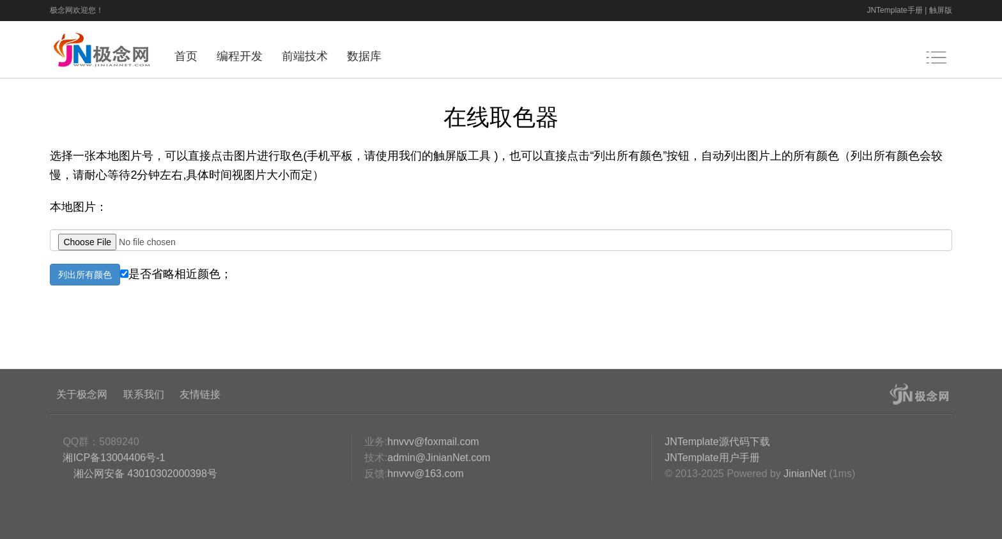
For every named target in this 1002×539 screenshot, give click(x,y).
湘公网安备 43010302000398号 (143, 473)
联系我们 (143, 394)
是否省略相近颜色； (176, 274)
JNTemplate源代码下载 (717, 441)
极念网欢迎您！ (77, 10)
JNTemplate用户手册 (712, 457)
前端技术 (305, 56)
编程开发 (240, 56)
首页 (185, 56)
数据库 (364, 56)
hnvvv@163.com (425, 473)
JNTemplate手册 (894, 10)
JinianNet (804, 473)
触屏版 (940, 10)
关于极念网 (81, 394)
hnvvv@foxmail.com (433, 441)
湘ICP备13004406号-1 (114, 457)
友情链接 (200, 394)
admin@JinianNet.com (438, 457)
